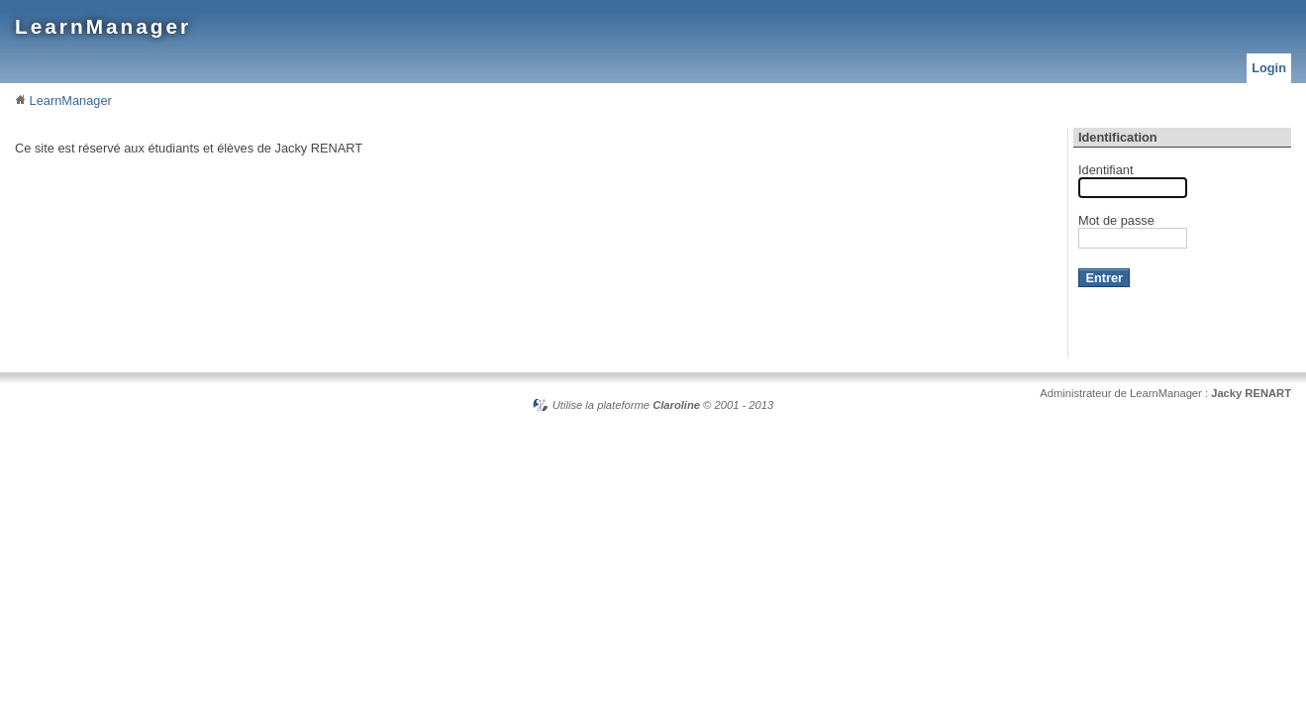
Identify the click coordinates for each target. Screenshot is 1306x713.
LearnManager (103, 26)
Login (1269, 67)
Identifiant (1106, 169)
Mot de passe (1116, 220)
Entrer (1104, 277)
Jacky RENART (1251, 393)
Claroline (676, 405)
